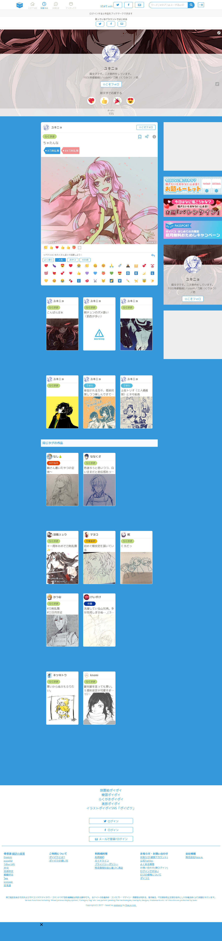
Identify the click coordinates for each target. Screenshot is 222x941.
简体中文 (8, 871)
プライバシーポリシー (106, 864)
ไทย (6, 878)
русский (8, 882)
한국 (6, 867)
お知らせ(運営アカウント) (154, 857)
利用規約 (99, 857)
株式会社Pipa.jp (194, 857)
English (8, 857)
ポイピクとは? (57, 857)
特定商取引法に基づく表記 (109, 867)
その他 (85, 259)
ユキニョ (111, 68)
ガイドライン (102, 860)
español (8, 860)
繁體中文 (8, 874)
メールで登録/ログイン (111, 838)
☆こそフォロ (111, 84)
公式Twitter (146, 860)
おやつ (73, 259)
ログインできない (149, 871)
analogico (118, 905)
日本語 (7, 885)
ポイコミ (145, 878)
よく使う (48, 259)
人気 (60, 259)
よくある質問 (147, 864)
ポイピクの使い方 (58, 860)
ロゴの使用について (150, 874)
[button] (41, 924)
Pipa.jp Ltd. (130, 905)
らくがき (50, 136)
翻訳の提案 (18, 853)
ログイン (111, 820)
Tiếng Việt (9, 864)
